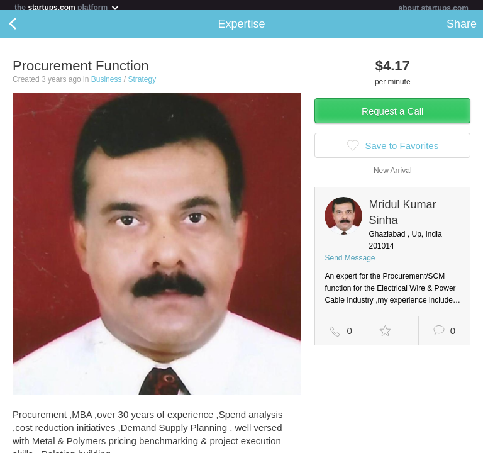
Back (25, 29)
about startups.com (434, 8)
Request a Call (392, 116)
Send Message (350, 263)
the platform (67, 7)
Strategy (142, 84)
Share (462, 29)
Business (106, 84)
